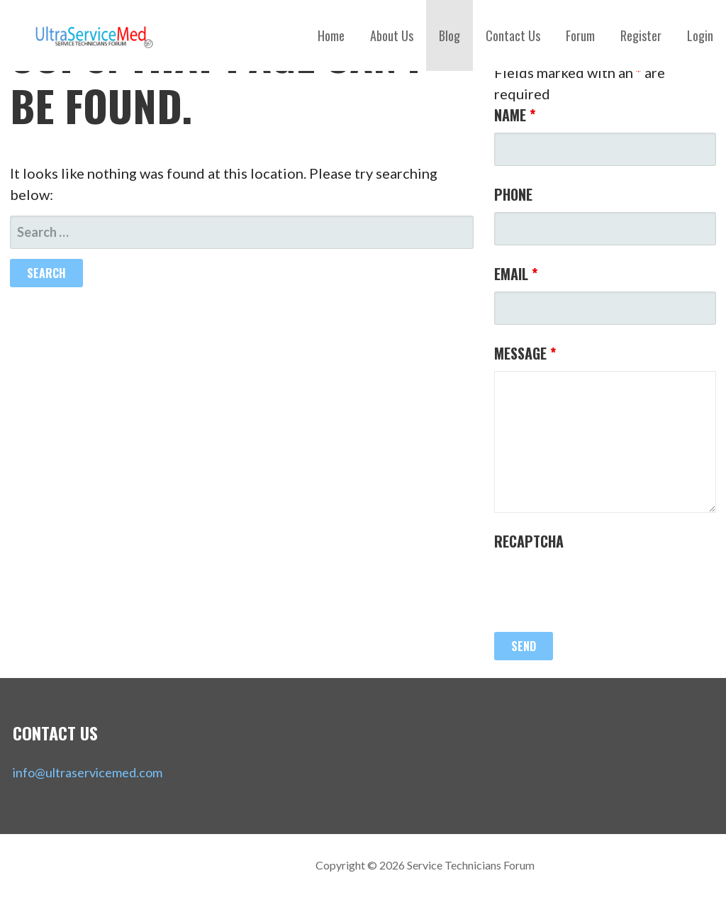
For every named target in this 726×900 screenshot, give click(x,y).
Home (331, 35)
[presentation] (602, 586)
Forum (580, 35)
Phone (513, 194)
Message (525, 353)
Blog (449, 35)
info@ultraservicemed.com (87, 772)
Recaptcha (529, 541)
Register (640, 35)
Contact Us (513, 35)
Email (515, 273)
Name (514, 115)
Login (700, 35)
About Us (391, 35)
